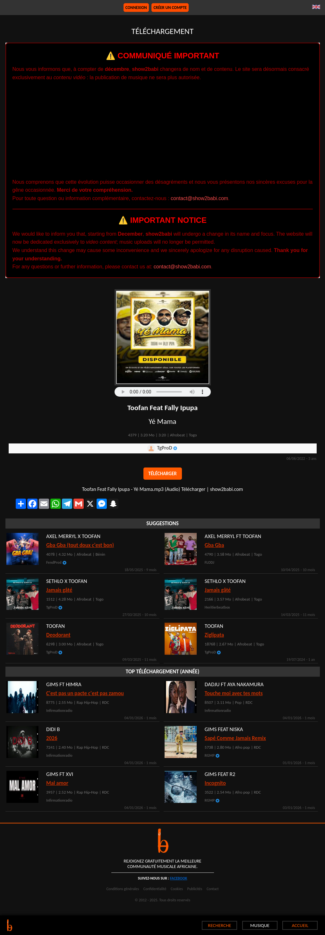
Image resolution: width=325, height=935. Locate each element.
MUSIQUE (259, 925)
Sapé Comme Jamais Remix (235, 738)
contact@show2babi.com (199, 198)
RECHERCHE (219, 925)
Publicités (194, 889)
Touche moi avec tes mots (234, 693)
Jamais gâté (59, 590)
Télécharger (162, 473)
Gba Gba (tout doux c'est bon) (80, 545)
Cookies (177, 889)
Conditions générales (122, 889)
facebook (178, 878)
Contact (213, 889)
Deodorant (58, 635)
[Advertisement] (163, 130)
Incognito (215, 783)
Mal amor (57, 783)
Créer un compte (170, 7)
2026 (51, 738)
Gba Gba (214, 545)
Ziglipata (214, 635)
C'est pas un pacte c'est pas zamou (85, 693)
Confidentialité (155, 889)
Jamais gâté (218, 590)
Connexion (136, 7)
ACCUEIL (300, 925)
